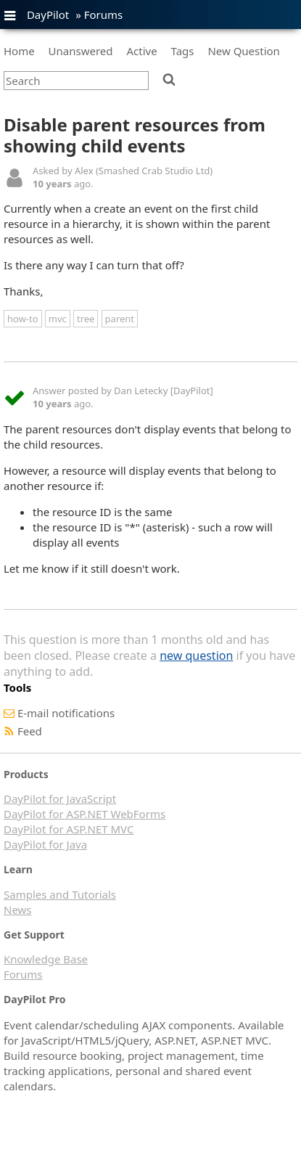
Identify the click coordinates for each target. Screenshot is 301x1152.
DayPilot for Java (45, 844)
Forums (103, 14)
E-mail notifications (66, 713)
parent (119, 318)
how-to (22, 318)
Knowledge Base (46, 959)
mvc (58, 318)
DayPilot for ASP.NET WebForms (84, 813)
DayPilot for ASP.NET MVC (68, 829)
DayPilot (48, 14)
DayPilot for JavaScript (60, 798)
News (18, 909)
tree (85, 318)
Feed (29, 731)
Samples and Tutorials (60, 894)
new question (196, 655)
